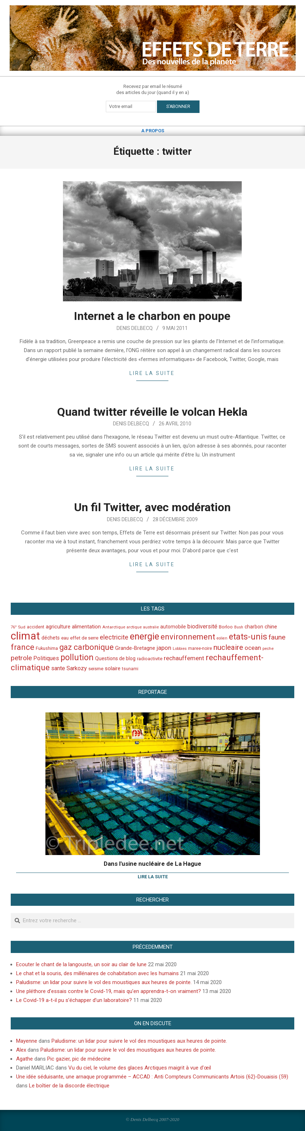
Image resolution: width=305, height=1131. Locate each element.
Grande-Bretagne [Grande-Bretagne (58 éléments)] (135, 648)
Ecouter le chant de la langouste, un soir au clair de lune (81, 964)
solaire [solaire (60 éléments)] (112, 668)
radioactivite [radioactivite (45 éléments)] (149, 658)
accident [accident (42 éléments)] (35, 626)
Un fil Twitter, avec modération (152, 507)
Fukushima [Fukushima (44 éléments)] (47, 648)
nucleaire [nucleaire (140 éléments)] (228, 647)
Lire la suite (152, 373)
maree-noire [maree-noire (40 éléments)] (200, 648)
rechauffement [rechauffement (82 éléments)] (184, 658)
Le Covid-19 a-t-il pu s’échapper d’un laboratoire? (74, 1000)
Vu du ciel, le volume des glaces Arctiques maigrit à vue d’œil (139, 1068)
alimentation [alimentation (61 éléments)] (86, 626)
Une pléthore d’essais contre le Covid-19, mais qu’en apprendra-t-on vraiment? (108, 991)
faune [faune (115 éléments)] (277, 637)
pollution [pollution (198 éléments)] (77, 657)
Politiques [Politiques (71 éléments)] (46, 658)
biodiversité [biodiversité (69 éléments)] (202, 626)
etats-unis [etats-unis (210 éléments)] (248, 637)
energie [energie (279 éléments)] (144, 636)
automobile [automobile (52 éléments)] (173, 626)
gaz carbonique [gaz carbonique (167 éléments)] (86, 647)
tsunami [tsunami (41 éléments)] (130, 668)
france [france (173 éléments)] (22, 647)
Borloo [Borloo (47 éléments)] (226, 626)
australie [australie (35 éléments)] (151, 627)
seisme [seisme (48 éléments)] (95, 668)
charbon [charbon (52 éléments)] (254, 626)
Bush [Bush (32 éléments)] (238, 627)
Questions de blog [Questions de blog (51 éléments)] (115, 658)
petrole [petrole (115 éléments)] (21, 658)
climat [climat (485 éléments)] (25, 636)
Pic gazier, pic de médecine (78, 1059)
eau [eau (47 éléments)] (65, 638)
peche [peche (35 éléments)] (268, 648)
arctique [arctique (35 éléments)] (134, 627)
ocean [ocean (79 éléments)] (253, 647)
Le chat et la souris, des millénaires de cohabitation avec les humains (97, 973)
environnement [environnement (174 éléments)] (188, 636)
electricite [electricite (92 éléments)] (114, 637)
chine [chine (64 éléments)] (271, 626)
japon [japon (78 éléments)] (164, 647)
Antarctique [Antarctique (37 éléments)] (113, 626)
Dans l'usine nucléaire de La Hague (152, 863)
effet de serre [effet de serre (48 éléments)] (84, 638)
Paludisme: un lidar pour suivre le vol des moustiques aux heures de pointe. (104, 982)
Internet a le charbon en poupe (152, 316)
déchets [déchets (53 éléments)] (50, 638)
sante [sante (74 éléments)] (58, 668)
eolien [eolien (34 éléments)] (222, 638)
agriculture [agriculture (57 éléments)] (58, 627)
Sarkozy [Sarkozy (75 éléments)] (77, 668)
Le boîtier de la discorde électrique (69, 1085)
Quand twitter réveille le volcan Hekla (152, 412)
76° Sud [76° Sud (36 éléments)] (18, 626)
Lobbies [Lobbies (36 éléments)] (180, 648)
